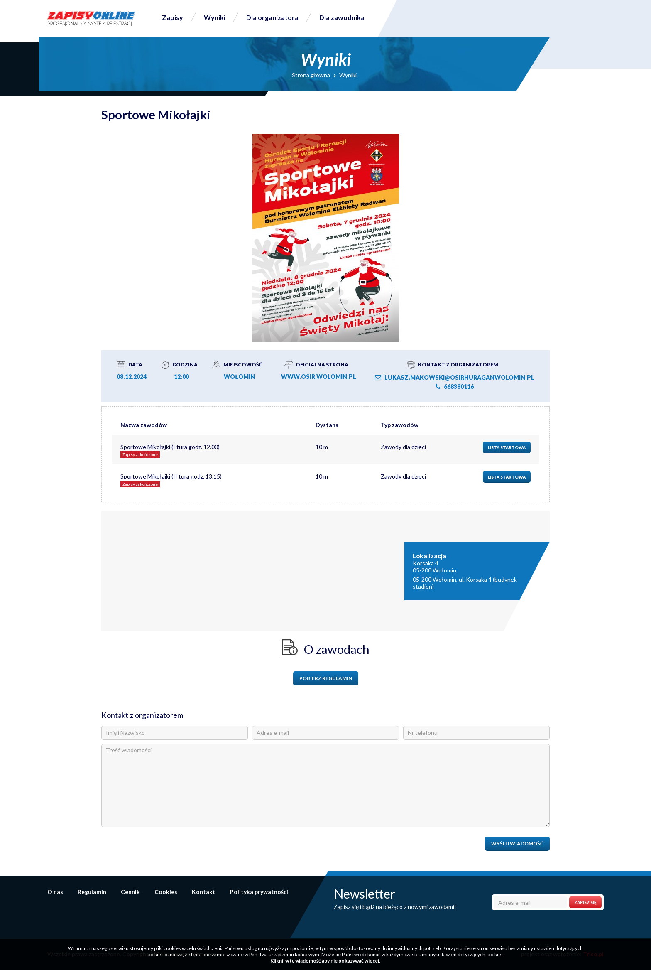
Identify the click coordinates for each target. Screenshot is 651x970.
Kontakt (203, 891)
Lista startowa (507, 447)
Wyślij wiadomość (517, 843)
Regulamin (92, 891)
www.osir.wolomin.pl (318, 376)
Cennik (130, 891)
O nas (55, 891)
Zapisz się (585, 902)
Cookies (165, 891)
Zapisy (172, 17)
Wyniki (214, 17)
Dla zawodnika (342, 17)
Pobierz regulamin (325, 678)
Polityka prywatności (259, 891)
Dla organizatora (272, 17)
